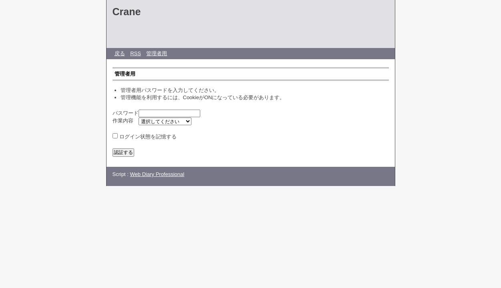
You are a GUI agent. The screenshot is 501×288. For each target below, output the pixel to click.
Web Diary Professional (157, 174)
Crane (127, 11)
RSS (135, 53)
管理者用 (156, 53)
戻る (120, 53)
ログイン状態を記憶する (148, 137)
